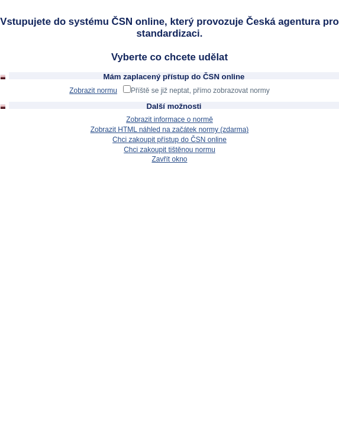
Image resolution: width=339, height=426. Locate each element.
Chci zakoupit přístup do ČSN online (169, 139)
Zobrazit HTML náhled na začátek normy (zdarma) (170, 129)
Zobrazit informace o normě (169, 119)
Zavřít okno (169, 159)
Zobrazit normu (93, 90)
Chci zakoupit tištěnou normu (169, 150)
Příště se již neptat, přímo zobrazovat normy (200, 90)
